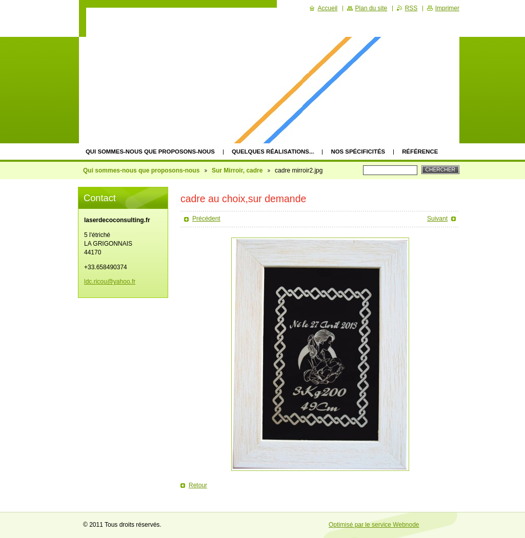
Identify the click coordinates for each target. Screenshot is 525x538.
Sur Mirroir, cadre (237, 170)
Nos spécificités (358, 151)
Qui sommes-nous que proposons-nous (150, 151)
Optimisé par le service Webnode (374, 524)
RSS (411, 8)
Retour (198, 485)
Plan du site (371, 8)
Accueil (328, 8)
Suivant (437, 218)
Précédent (206, 218)
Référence (420, 151)
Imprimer (447, 8)
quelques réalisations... (273, 151)
